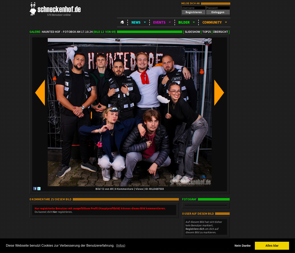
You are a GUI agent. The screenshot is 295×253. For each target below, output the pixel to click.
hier (55, 211)
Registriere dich (195, 228)
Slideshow (192, 32)
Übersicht (220, 32)
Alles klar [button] (272, 245)
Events (159, 22)
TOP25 (206, 32)
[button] (193, 12)
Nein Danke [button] (243, 245)
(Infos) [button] (120, 245)
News (136, 22)
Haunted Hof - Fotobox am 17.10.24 (67, 32)
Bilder (183, 22)
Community (212, 22)
